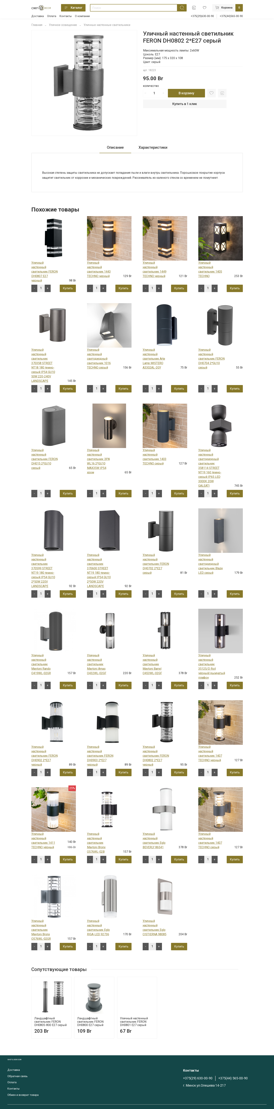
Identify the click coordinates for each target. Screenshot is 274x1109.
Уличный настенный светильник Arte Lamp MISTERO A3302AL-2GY (154, 358)
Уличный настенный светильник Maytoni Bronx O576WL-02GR (41, 929)
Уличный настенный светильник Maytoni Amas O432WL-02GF (96, 664)
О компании (82, 16)
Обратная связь (17, 1076)
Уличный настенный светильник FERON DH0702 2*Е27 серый (156, 564)
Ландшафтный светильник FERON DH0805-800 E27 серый (50, 1022)
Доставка (37, 16)
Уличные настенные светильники (107, 25)
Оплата (51, 16)
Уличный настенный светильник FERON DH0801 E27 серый (134, 1022)
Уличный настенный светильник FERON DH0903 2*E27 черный (100, 755)
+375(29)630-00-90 (202, 16)
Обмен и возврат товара (23, 1095)
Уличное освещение (63, 25)
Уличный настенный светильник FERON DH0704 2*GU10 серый (211, 358)
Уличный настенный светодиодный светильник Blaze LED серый (210, 564)
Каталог (73, 8)
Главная (36, 25)
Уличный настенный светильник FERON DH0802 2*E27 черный (156, 755)
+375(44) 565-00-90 (233, 1078)
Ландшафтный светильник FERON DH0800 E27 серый (90, 1022)
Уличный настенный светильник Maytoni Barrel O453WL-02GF (152, 664)
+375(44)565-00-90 (231, 16)
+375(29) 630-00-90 (197, 1078)
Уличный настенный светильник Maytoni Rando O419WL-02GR (41, 664)
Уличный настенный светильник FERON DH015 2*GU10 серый (44, 459)
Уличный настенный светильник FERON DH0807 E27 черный (44, 271)
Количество (151, 86)
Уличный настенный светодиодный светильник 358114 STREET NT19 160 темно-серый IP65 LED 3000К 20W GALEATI (209, 467)
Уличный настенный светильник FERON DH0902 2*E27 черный (44, 755)
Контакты (66, 16)
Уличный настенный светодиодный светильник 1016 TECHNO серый (99, 358)
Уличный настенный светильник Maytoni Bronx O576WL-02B (96, 842)
